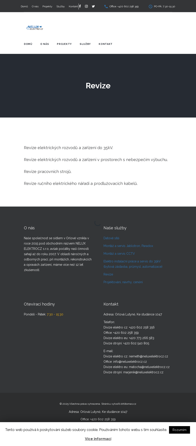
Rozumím (179, 430)
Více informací (98, 439)
